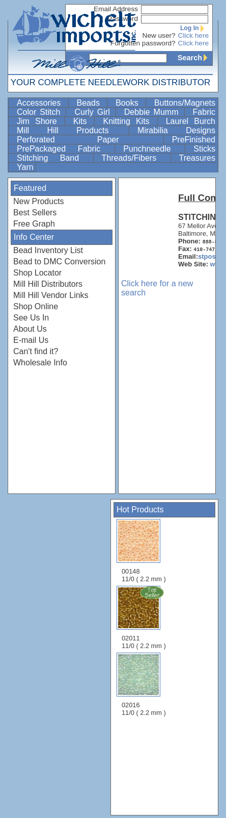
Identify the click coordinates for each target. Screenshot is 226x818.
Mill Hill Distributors (47, 284)
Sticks (204, 148)
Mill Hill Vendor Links (51, 295)
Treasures (197, 158)
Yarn (25, 167)
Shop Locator (37, 272)
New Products (38, 201)
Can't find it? (35, 351)
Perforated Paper (89, 139)
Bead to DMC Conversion (59, 261)
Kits (83, 121)
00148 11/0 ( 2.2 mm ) (144, 551)
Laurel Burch (190, 121)
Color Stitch (40, 112)
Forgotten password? (143, 43)
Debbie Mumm (153, 112)
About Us (30, 329)
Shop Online (35, 306)
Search (195, 58)
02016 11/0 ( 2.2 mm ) (144, 684)
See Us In (31, 317)
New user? (159, 35)
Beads (91, 102)
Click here (193, 35)
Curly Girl (93, 112)
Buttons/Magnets (184, 102)
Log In (194, 28)
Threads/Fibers (135, 158)
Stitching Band (54, 158)
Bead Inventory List (48, 250)
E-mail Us (30, 340)
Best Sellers (34, 212)
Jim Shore (40, 121)
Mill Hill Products (72, 130)
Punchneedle (153, 148)
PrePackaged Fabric (64, 148)
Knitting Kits (129, 121)
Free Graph (34, 223)
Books (130, 102)
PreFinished (193, 139)
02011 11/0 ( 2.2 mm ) (144, 617)
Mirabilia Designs (176, 130)
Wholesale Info (40, 362)
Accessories (41, 102)
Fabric (204, 112)
